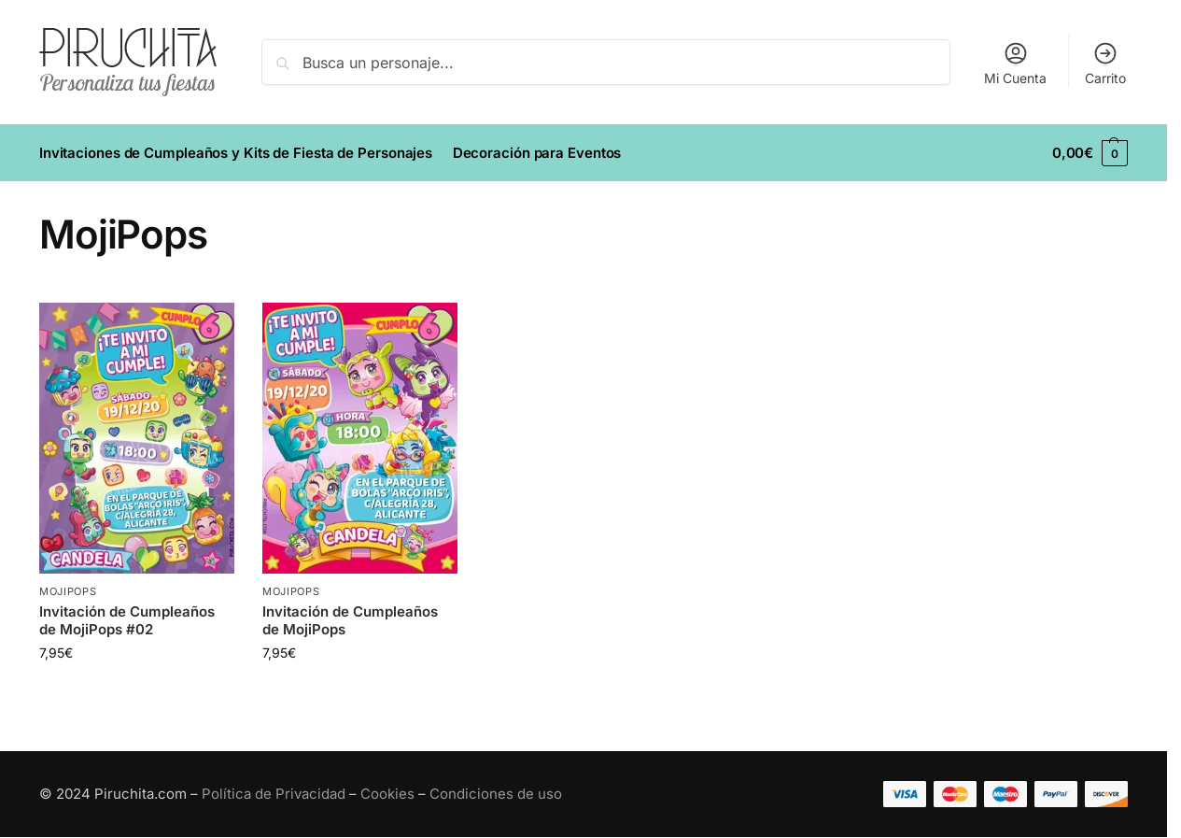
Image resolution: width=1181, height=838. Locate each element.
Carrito (1105, 63)
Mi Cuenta (1015, 63)
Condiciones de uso (495, 793)
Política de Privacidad (273, 793)
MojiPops (68, 591)
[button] (1090, 153)
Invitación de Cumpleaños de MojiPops (350, 621)
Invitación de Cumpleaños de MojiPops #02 (127, 621)
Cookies (387, 793)
